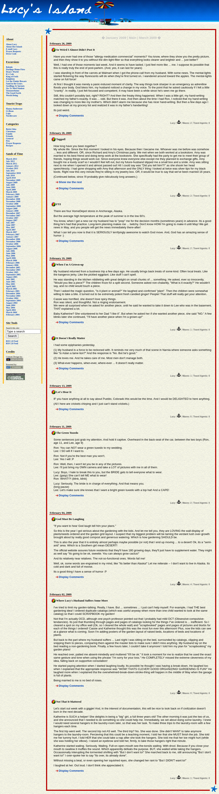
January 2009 (12, 196)
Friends (9, 136)
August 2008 (11, 208)
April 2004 (11, 310)
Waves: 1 (187, 330)
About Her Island (14, 46)
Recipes (9, 145)
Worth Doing (12, 95)
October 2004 (12, 298)
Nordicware (11, 116)
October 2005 (12, 272)
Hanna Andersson (14, 109)
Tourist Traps (14, 103)
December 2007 (13, 213)
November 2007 (13, 215)
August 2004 (11, 303)
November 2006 (13, 241)
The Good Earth (13, 93)
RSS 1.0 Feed (12, 341)
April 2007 (11, 230)
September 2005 (13, 274)
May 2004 (10, 307)
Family (9, 134)
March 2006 (11, 260)
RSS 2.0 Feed (12, 343)
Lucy (172, 123)
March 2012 (11, 163)
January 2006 (12, 265)
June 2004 (10, 305)
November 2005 (13, 270)
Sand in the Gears (14, 83)
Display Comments (71, 115)
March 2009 (11, 192)
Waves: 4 (187, 584)
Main (132, 37)
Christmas (10, 131)
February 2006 (13, 263)
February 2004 (13, 315)
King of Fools (12, 76)
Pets (8, 141)
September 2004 (13, 300)
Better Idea (11, 129)
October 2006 (12, 244)
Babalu (9, 67)
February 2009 (13, 194)
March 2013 (11, 159)
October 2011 (12, 168)
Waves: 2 (187, 123)
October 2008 (12, 204)
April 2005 (11, 286)
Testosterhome (12, 90)
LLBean (10, 111)
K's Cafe (10, 74)
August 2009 (11, 182)
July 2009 (10, 185)
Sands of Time (14, 153)
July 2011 (10, 171)
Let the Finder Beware (16, 81)
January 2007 (12, 237)
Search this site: (13, 328)
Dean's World (12, 72)
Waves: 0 (187, 693)
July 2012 (10, 161)
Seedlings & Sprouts (15, 86)
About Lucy (11, 44)
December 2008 (13, 199)
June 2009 (10, 187)
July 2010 (10, 175)
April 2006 (11, 258)
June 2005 (10, 281)
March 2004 (11, 312)
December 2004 (13, 293)
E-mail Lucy (11, 49)
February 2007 (13, 234)
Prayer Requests (13, 51)
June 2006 (10, 253)
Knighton (10, 79)
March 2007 (11, 232)
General (9, 138)
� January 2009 (114, 37)
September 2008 (13, 206)
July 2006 (10, 251)
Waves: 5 (187, 416)
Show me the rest (70, 182)
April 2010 (11, 178)
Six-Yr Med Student (15, 88)
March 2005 (11, 289)
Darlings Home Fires (15, 69)
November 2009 (13, 180)
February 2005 (13, 291)
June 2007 (10, 225)
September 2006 (13, 246)
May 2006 (10, 256)
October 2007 (12, 218)
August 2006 (11, 248)
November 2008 (13, 201)
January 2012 (12, 166)
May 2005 (10, 284)
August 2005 (11, 277)
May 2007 (10, 227)
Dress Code (11, 54)
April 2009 (11, 189)
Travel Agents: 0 (201, 123)
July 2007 (10, 222)
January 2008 (12, 211)
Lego (8, 113)
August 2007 (11, 220)
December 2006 (13, 239)
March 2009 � (150, 37)
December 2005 (13, 267)
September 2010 (13, 173)
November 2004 (13, 296)
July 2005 (10, 279)
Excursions (12, 62)
